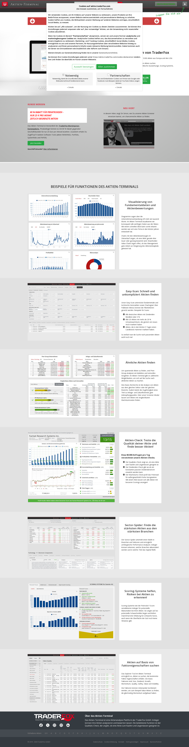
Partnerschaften (120, 75)
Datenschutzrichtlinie (108, 53)
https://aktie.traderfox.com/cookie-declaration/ (113, 57)
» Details (70, 87)
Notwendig (71, 75)
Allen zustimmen (106, 66)
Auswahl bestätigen (84, 66)
